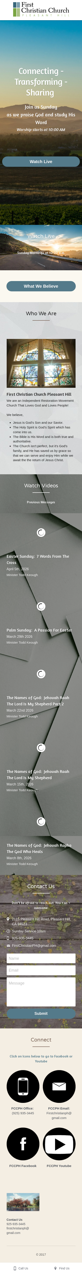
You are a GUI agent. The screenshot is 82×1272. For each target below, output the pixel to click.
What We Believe (41, 286)
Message (17, 983)
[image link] (23, 1086)
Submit (41, 1013)
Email (14, 970)
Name (14, 958)
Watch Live (41, 161)
